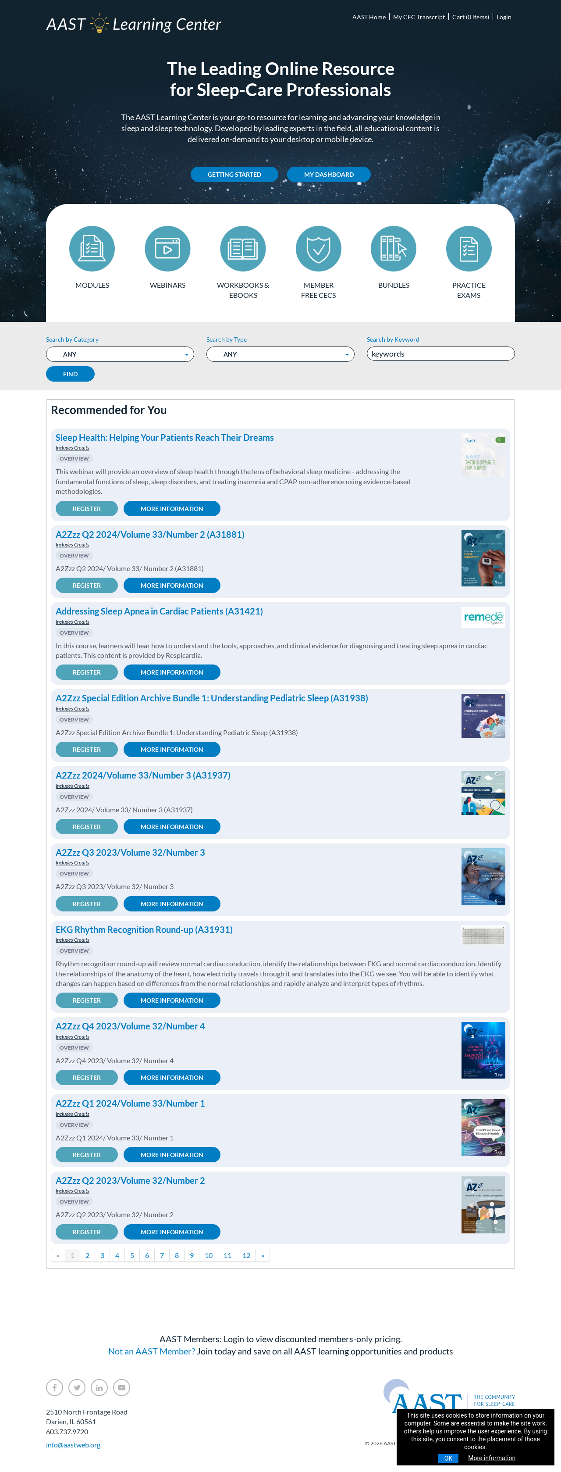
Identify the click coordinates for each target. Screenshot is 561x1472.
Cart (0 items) (470, 17)
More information (491, 1457)
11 (227, 1255)
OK (448, 1458)
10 (209, 1255)
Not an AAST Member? (151, 1351)
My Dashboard (329, 174)
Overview (74, 458)
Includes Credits (72, 447)
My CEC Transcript (419, 17)
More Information (172, 508)
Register (87, 508)
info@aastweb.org (73, 1444)
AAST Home (369, 17)
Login (504, 17)
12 (246, 1255)
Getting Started (234, 174)
